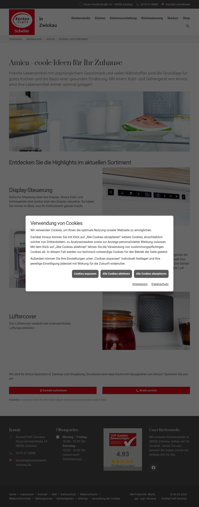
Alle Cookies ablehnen (116, 250)
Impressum (140, 261)
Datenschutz (160, 261)
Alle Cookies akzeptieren (151, 250)
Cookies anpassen (85, 250)
